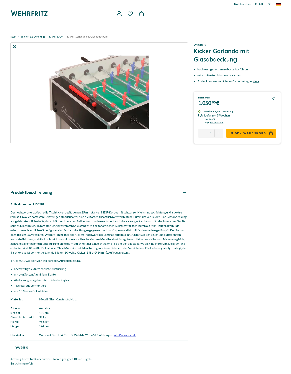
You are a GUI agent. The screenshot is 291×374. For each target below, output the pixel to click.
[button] (119, 13)
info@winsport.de (125, 335)
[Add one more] (218, 133)
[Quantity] (210, 133)
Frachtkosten (216, 122)
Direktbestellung (242, 4)
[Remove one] (202, 133)
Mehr (256, 81)
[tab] (99, 192)
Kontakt (259, 4)
